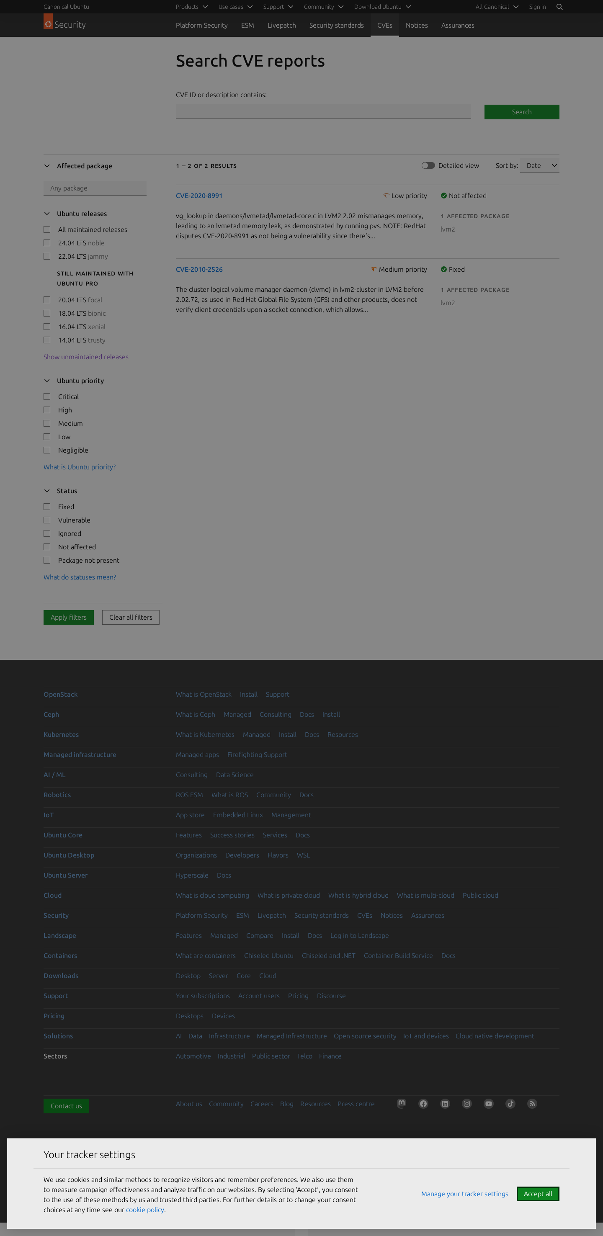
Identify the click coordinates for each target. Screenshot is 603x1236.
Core (244, 975)
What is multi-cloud (425, 895)
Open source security (365, 1036)
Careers (261, 1103)
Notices (417, 25)
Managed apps (197, 754)
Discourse (331, 995)
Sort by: (507, 165)
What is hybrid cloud (358, 895)
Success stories (232, 835)
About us (189, 1103)
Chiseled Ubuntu (269, 955)
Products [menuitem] (187, 6)
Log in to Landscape (359, 935)
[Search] (559, 6)
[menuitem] (496, 6)
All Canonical (492, 6)
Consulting (275, 714)
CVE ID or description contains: (221, 94)
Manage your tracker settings (464, 1193)
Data (195, 1036)
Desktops (190, 1016)
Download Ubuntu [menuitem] (378, 6)
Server (218, 975)
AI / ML (55, 774)
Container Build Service (398, 955)
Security (56, 915)
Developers (242, 855)
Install (249, 694)
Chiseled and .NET (329, 955)
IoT (49, 815)
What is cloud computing (212, 895)
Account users (259, 995)
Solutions (58, 1036)
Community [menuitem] (319, 6)
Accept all (538, 1193)
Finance (330, 1056)
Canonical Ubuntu (66, 6)
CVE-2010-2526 (199, 269)
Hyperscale (192, 875)
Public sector (271, 1056)
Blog (287, 1103)
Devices (223, 1016)
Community (273, 794)
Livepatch (282, 25)
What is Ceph (195, 714)
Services (275, 835)
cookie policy (145, 1209)
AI (179, 1036)
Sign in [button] (537, 6)
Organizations (196, 855)
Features (189, 835)
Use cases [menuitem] (231, 6)
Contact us (66, 1106)
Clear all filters (130, 617)
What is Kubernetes (205, 734)
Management (291, 815)
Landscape (60, 935)
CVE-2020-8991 (199, 195)
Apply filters (69, 617)
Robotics (57, 794)
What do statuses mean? (80, 577)
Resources (342, 734)
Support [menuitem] (273, 6)
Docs (307, 714)
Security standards (336, 25)
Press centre (356, 1103)
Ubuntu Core (63, 835)
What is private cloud (289, 895)
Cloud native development (495, 1036)
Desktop (188, 975)
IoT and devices (426, 1036)
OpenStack (61, 694)
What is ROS (229, 794)
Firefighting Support (257, 754)
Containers (60, 955)
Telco (304, 1056)
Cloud (53, 895)
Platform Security (202, 25)
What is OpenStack (204, 694)
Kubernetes (61, 734)
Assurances (457, 25)
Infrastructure (229, 1036)
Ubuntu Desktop (69, 855)
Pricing (298, 995)
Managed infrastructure (80, 754)
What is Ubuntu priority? (80, 467)
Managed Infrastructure (292, 1036)
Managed (237, 714)
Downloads (61, 975)
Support (277, 694)
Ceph (51, 714)
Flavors (278, 855)
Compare (259, 935)
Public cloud (480, 895)
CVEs (384, 25)
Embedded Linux (238, 815)
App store (190, 815)
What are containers (206, 955)
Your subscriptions (203, 995)
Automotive (193, 1056)
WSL (303, 855)
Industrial (231, 1056)
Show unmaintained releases (86, 356)
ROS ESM (189, 794)
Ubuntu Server (66, 875)
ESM (247, 25)
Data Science (235, 774)
